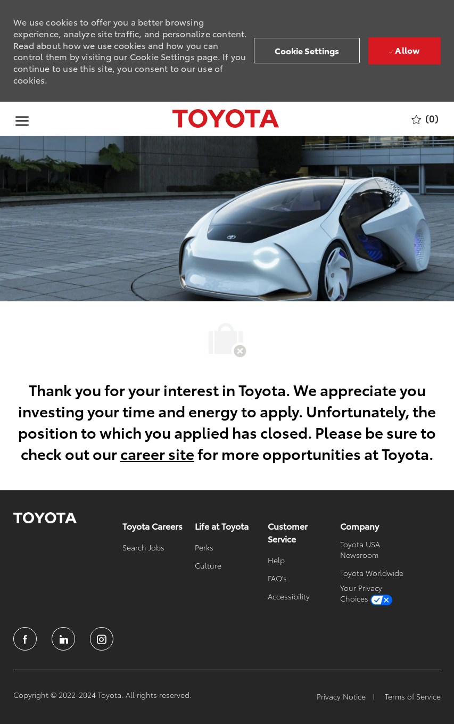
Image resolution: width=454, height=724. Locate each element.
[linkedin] (63, 639)
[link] (45, 518)
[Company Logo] (225, 118)
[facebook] (25, 639)
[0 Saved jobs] (425, 119)
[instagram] (101, 639)
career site (157, 453)
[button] (307, 50)
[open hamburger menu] (22, 119)
